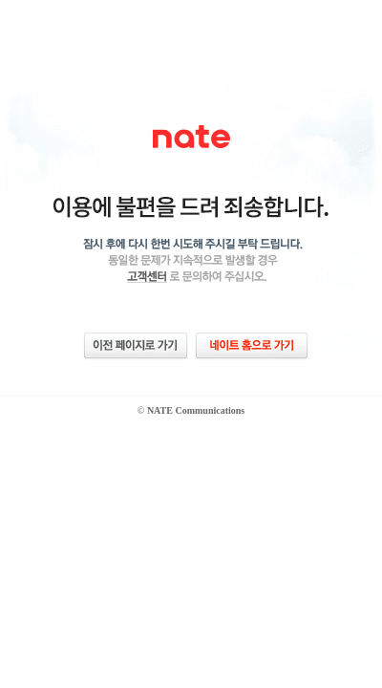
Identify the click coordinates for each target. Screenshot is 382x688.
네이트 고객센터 (144, 276)
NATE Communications (195, 410)
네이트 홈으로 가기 (252, 345)
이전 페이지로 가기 (135, 345)
